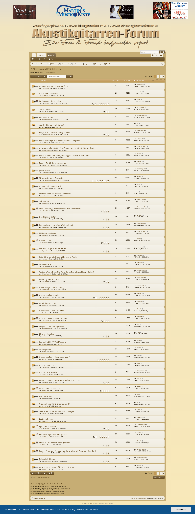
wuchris (44, 359)
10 (108, 104)
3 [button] (160, 76)
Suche (35, 59)
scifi (138, 324)
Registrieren (54, 59)
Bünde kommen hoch (48, 303)
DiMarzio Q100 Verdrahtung (51, 287)
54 (100, 181)
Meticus (44, 390)
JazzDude (45, 281)
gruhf (138, 355)
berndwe (46, 103)
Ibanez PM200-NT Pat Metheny (52, 342)
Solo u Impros (45, 109)
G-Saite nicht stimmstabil (50, 186)
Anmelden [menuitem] (157, 55)
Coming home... (46, 349)
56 (105, 181)
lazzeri (44, 188)
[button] (163, 76)
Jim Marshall (44, 170)
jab (138, 192)
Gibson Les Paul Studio (49, 295)
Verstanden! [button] (181, 510)
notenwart (47, 461)
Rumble (44, 157)
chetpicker (45, 421)
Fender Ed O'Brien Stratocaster (52, 163)
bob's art (46, 165)
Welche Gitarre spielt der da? (51, 125)
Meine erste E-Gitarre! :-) (49, 388)
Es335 (139, 239)
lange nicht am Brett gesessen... (53, 326)
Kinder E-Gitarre (46, 117)
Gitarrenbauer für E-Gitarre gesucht (54, 404)
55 (102, 181)
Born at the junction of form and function (57, 467)
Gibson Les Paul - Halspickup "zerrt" (54, 357)
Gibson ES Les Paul (47, 365)
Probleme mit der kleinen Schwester (55, 193)
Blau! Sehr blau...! (46, 396)
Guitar (139, 363)
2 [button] (157, 76)
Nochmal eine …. (46, 240)
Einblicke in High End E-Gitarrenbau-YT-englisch (59, 140)
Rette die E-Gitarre (47, 459)
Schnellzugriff (34, 55)
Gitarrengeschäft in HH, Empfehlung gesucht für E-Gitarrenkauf (66, 148)
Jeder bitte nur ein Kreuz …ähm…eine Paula (58, 257)
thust (45, 336)
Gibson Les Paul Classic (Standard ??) (55, 318)
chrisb (138, 99)
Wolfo (138, 184)
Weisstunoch (141, 223)
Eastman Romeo (46, 419)
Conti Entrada (45, 264)
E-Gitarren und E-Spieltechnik (46, 69)
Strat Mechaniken (46, 334)
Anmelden (44, 59)
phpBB (91, 503)
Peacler (44, 111)
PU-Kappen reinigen (47, 233)
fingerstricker (46, 227)
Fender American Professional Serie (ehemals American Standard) (67, 451)
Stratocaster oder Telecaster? (51, 178)
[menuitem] (153, 55)
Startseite (41, 55)
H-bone (44, 469)
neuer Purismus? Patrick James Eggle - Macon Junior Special (65, 155)
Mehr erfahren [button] (91, 509)
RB (44, 72)
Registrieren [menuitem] (161, 55)
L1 (137, 123)
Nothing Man (45, 453)
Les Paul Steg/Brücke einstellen (52, 248)
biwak (46, 367)
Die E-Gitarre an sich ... (49, 372)
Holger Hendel (46, 119)
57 (108, 181)
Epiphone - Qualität (47, 426)
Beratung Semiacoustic (49, 279)
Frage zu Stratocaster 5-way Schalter (55, 132)
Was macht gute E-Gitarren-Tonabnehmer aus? (59, 380)
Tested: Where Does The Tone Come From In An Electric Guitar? (66, 272)
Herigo (44, 344)
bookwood (140, 84)
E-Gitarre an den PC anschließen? (53, 86)
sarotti (139, 409)
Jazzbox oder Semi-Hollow (50, 101)
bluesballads (45, 289)
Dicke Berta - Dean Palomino (51, 310)
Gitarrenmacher (141, 146)
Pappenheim (45, 88)
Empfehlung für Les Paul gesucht (53, 434)
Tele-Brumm (44, 201)
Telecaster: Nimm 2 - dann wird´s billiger (56, 411)
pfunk (43, 375)
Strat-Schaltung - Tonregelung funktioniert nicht (59, 208)
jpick (41, 72)
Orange (44, 413)
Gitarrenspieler (50, 72)
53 (97, 181)
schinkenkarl (140, 107)
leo (43, 127)
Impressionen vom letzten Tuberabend (56, 225)
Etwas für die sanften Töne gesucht (54, 442)
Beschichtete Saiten (47, 217)
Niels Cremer (48, 134)
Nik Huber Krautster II (48, 93)
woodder (44, 95)
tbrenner (44, 242)
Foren (52, 55)
